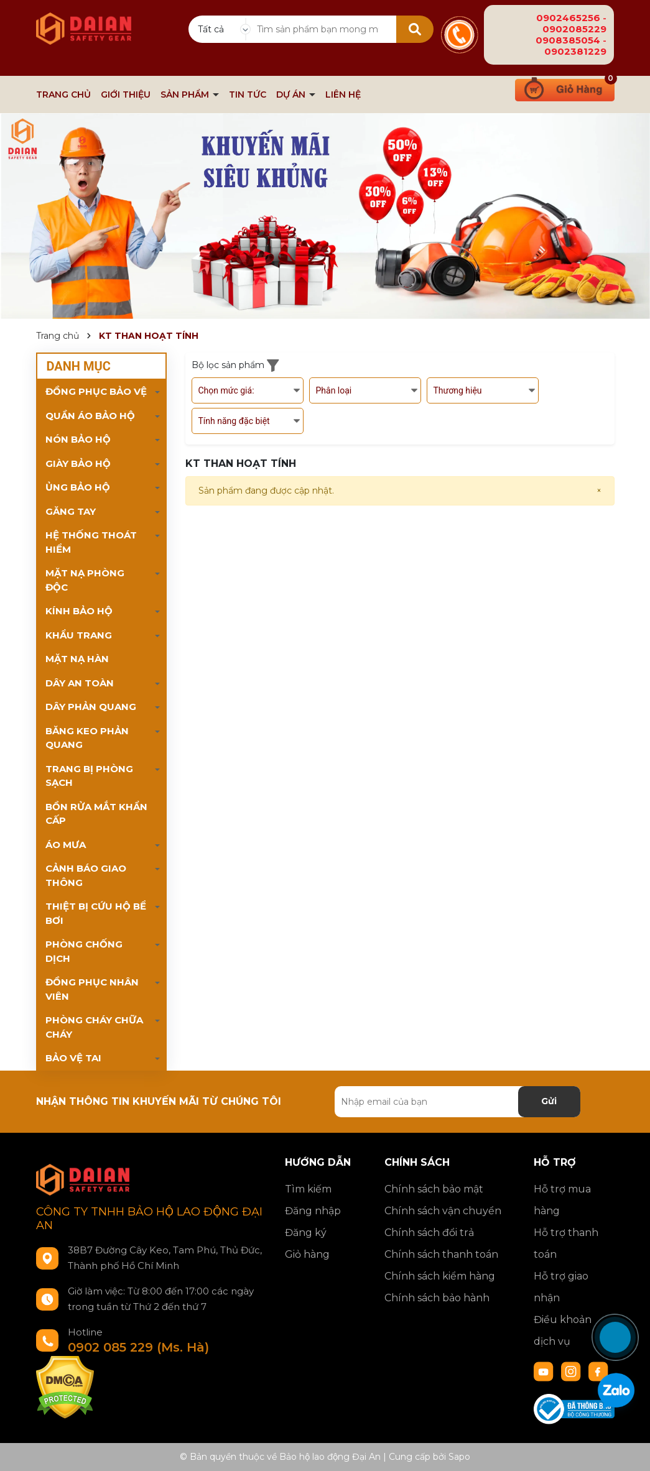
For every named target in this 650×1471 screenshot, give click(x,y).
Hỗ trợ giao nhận (561, 1287)
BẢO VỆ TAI (73, 1058)
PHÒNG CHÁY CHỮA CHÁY (94, 1027)
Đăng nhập (313, 1211)
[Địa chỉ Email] (457, 1101)
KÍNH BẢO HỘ (79, 611)
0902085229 (574, 29)
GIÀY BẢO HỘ (78, 463)
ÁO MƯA (65, 845)
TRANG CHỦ (63, 94)
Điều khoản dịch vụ (563, 1330)
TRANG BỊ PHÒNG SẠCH (89, 776)
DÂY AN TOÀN (79, 683)
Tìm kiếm (308, 1189)
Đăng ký (306, 1232)
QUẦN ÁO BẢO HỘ (90, 416)
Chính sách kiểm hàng (439, 1276)
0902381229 (575, 51)
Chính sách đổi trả (429, 1232)
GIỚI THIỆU (126, 94)
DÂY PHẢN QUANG (90, 706)
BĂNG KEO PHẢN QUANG (87, 738)
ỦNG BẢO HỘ (77, 487)
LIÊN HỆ (343, 94)
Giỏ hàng (307, 1254)
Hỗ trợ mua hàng (562, 1200)
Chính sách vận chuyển (442, 1211)
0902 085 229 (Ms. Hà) (138, 1347)
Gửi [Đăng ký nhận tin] (549, 1101)
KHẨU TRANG (78, 635)
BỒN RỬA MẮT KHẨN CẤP (96, 814)
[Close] (599, 491)
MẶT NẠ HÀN (77, 659)
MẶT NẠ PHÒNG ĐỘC (84, 580)
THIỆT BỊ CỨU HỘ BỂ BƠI (95, 913)
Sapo (459, 1456)
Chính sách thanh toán (441, 1254)
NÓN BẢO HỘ (78, 439)
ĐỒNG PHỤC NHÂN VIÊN (92, 989)
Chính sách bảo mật (433, 1189)
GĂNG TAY (70, 511)
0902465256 (568, 18)
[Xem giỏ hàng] (565, 88)
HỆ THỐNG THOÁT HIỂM (91, 542)
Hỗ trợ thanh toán (566, 1243)
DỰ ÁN (292, 94)
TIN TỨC (247, 94)
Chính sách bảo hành (437, 1298)
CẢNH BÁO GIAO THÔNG (85, 875)
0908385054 (568, 40)
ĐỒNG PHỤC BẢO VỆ (96, 391)
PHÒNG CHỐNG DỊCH (84, 951)
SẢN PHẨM (185, 94)
